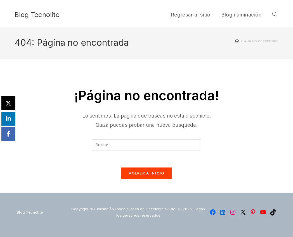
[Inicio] (237, 41)
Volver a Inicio (146, 173)
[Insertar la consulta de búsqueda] (146, 144)
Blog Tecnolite (37, 15)
